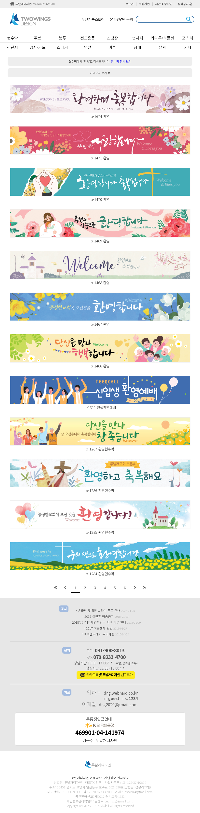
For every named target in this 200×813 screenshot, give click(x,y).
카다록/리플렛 (162, 38)
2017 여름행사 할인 (99, 628)
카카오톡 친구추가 (106, 675)
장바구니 (185, 4)
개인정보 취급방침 (116, 777)
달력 (162, 47)
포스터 (187, 38)
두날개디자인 (32, 4)
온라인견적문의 (121, 19)
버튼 (112, 47)
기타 (187, 47)
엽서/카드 (37, 47)
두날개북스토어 (93, 19)
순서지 (137, 38)
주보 (37, 38)
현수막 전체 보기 (121, 61)
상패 (137, 47)
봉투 (62, 38)
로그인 (129, 4)
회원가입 (144, 4)
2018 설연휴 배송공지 (99, 616)
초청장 (112, 38)
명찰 (87, 47)
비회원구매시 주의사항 (99, 634)
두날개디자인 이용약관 (86, 777)
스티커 (62, 47)
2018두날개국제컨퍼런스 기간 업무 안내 (99, 622)
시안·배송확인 (163, 4)
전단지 (12, 47)
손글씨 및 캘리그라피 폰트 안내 (99, 610)
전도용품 (87, 38)
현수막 (12, 38)
